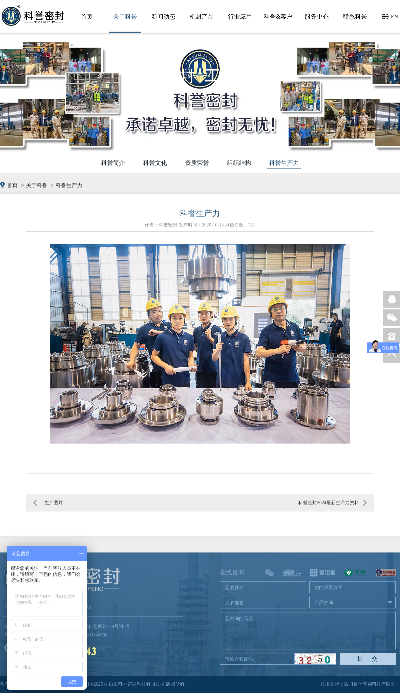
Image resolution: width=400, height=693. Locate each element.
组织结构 (239, 163)
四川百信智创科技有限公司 (372, 684)
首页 (12, 185)
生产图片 (53, 502)
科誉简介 (113, 163)
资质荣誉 (197, 163)
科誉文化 (155, 163)
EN (394, 16)
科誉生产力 (284, 163)
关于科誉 (36, 185)
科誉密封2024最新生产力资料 (328, 502)
